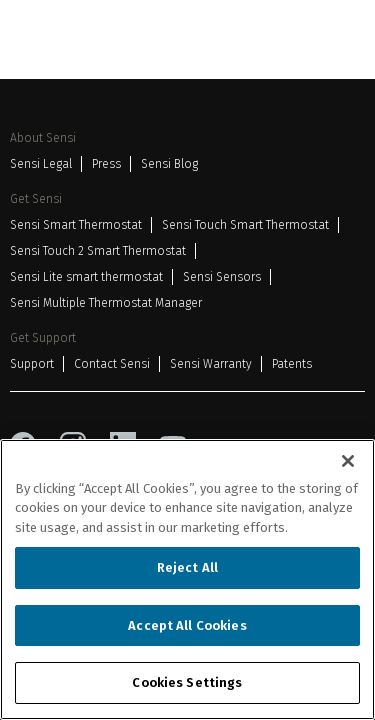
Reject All (187, 567)
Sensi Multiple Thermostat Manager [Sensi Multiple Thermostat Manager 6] (106, 303)
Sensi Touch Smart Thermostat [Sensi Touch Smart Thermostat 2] (245, 225)
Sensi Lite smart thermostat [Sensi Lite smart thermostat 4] (86, 277)
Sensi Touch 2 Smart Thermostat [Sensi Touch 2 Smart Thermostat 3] (98, 251)
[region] (187, 579)
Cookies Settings (187, 682)
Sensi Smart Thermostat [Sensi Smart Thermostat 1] (76, 225)
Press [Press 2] (106, 164)
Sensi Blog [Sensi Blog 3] (169, 164)
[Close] (348, 461)
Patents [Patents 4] (292, 364)
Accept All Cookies (187, 625)
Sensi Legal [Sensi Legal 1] (41, 164)
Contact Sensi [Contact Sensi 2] (112, 364)
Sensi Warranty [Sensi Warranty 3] (211, 364)
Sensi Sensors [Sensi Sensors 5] (222, 277)
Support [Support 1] (32, 364)
